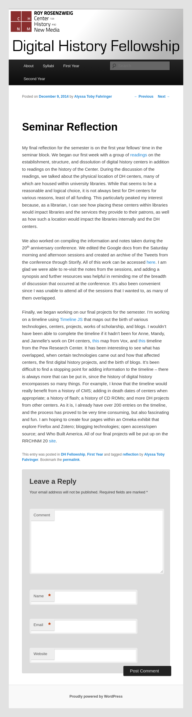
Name (42, 596)
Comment (42, 515)
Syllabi (48, 66)
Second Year (34, 79)
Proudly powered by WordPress (96, 696)
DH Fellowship (73, 454)
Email (42, 625)
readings (138, 154)
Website (40, 654)
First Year (71, 66)
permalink (71, 460)
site (52, 440)
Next (164, 96)
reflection (131, 454)
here (151, 262)
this (95, 340)
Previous (143, 96)
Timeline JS (71, 319)
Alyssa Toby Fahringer (93, 96)
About (28, 66)
